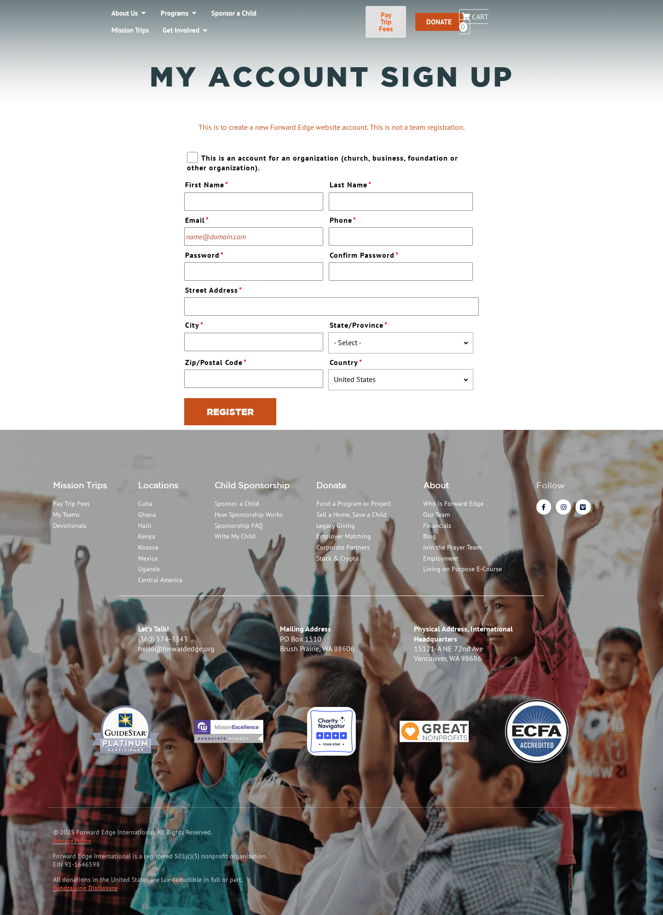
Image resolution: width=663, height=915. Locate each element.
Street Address (214, 289)
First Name (208, 183)
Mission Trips (80, 485)
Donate (331, 485)
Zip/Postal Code (217, 361)
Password (205, 254)
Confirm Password (365, 254)
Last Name (352, 183)
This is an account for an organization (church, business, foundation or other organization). (322, 162)
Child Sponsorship (252, 485)
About (436, 485)
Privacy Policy (72, 841)
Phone (344, 219)
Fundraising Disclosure (85, 888)
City (195, 324)
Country (347, 361)
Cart (624, 17)
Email (198, 219)
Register (230, 411)
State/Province (360, 324)
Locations (158, 485)
